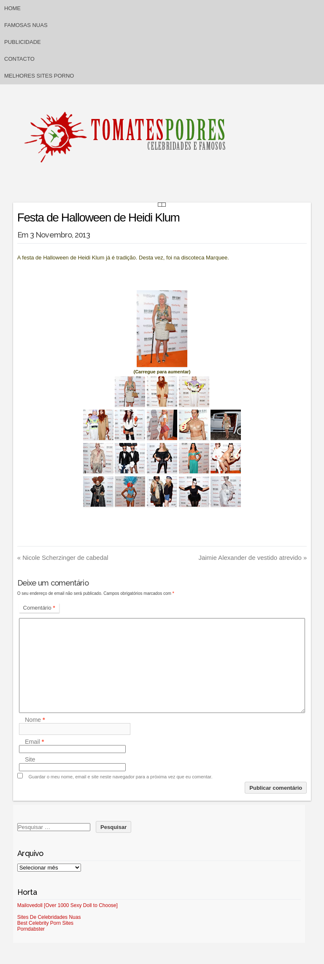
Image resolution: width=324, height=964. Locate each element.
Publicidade (22, 42)
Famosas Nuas (26, 25)
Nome (35, 719)
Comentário (39, 608)
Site (30, 759)
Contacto (19, 59)
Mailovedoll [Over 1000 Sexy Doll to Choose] (67, 905)
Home (12, 8)
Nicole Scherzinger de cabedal (62, 557)
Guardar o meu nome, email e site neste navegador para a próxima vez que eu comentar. (121, 776)
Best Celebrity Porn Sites (45, 923)
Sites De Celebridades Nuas (49, 917)
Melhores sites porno (39, 76)
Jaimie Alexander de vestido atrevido (252, 557)
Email (34, 741)
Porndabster (31, 929)
